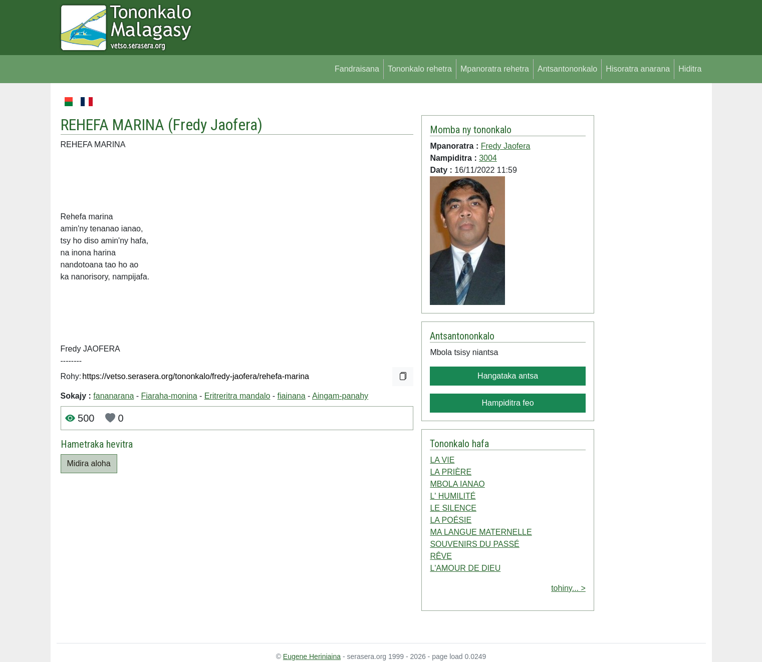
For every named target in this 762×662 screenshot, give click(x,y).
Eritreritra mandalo (237, 396)
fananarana (113, 396)
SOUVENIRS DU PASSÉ (474, 544)
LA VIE (442, 460)
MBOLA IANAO (457, 484)
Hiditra (689, 69)
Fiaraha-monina (169, 396)
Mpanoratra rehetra (494, 69)
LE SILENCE (453, 508)
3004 (488, 158)
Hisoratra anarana (638, 69)
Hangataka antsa (507, 376)
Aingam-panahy (340, 396)
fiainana (292, 396)
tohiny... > (568, 588)
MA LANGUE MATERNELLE (481, 532)
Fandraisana (357, 69)
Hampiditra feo (508, 403)
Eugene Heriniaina (312, 656)
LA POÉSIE (450, 520)
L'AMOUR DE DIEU (465, 568)
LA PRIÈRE (450, 472)
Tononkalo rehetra (420, 69)
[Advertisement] (650, 245)
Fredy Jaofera (215, 124)
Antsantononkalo (567, 69)
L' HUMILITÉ (452, 496)
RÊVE (441, 556)
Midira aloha (89, 463)
